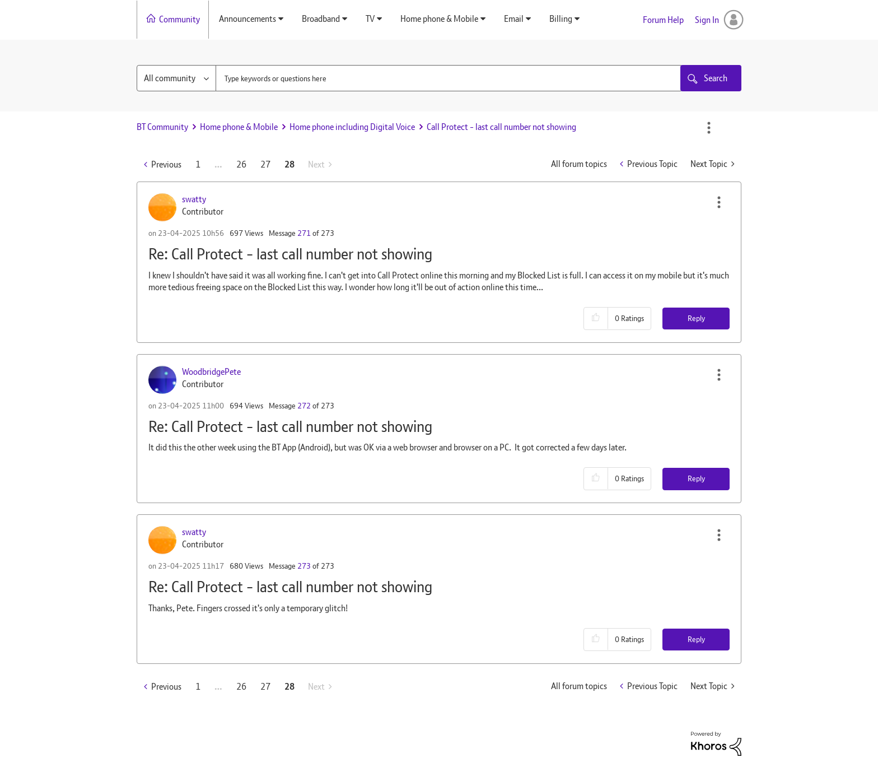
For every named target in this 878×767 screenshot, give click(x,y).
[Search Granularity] (176, 78)
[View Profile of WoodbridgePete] (211, 372)
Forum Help (663, 20)
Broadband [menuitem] (321, 19)
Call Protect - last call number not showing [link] (501, 127)
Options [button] (709, 127)
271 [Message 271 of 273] (304, 233)
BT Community (162, 127)
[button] (719, 202)
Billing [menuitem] (560, 19)
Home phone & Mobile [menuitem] (439, 19)
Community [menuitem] (179, 19)
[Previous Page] (163, 164)
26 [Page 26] (241, 164)
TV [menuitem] (370, 19)
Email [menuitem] (514, 19)
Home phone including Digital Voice (352, 127)
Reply (696, 318)
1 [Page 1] (197, 164)
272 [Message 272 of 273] (304, 406)
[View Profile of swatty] (194, 199)
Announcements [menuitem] (247, 19)
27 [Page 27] (265, 164)
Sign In (707, 20)
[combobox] (449, 78)
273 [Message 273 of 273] (304, 566)
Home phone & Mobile (239, 127)
